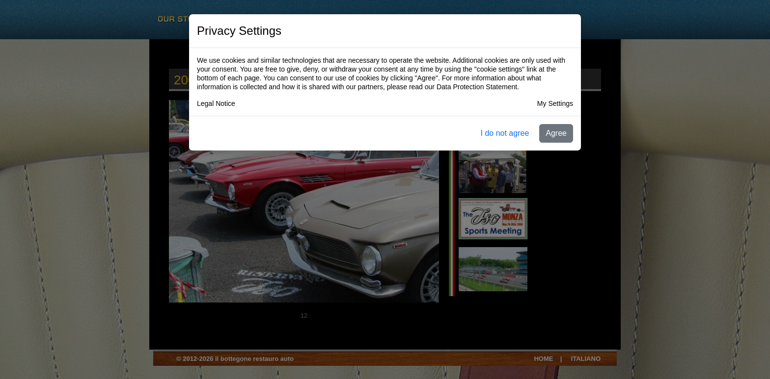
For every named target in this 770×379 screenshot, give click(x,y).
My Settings (555, 103)
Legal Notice (216, 103)
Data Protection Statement (477, 87)
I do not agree (505, 133)
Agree (556, 133)
